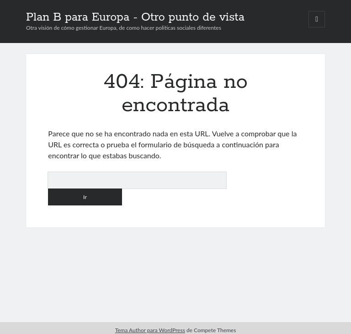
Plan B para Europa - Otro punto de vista (135, 17)
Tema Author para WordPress (150, 330)
